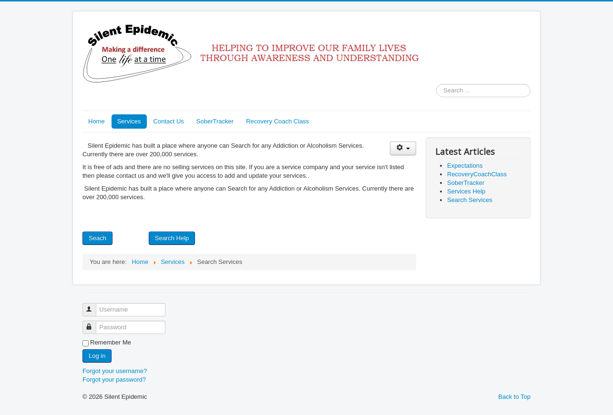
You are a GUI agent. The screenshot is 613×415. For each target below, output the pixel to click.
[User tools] (403, 148)
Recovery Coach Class (277, 121)
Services (129, 121)
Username (93, 305)
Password (93, 323)
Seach (97, 238)
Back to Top (514, 396)
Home (96, 121)
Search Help (172, 238)
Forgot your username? (114, 371)
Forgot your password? (114, 379)
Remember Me (110, 342)
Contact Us (168, 121)
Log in (97, 355)
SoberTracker (215, 121)
